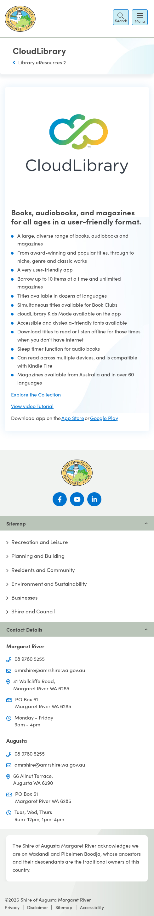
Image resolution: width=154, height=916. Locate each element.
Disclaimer (37, 907)
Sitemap (63, 907)
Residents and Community (43, 570)
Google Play (104, 418)
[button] (121, 17)
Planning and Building (38, 555)
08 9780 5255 (29, 658)
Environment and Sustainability (49, 583)
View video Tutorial (32, 406)
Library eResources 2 (42, 62)
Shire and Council (33, 611)
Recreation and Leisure (39, 542)
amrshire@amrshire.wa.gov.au (49, 670)
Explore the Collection (36, 394)
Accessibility (92, 907)
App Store (72, 418)
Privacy (12, 907)
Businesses (24, 597)
